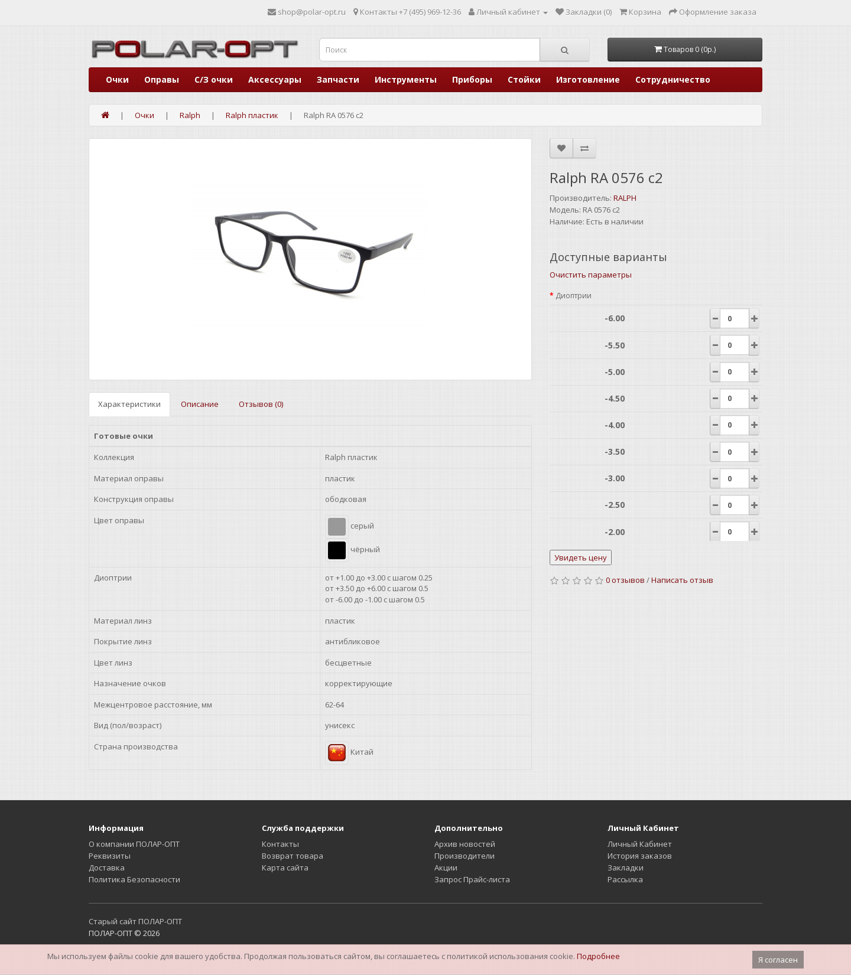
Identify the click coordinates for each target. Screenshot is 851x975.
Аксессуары (274, 79)
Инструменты (406, 79)
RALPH (624, 198)
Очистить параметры (591, 274)
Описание (200, 404)
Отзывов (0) (261, 404)
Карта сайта (285, 867)
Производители (464, 855)
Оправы (161, 79)
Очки (117, 79)
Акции (445, 867)
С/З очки (213, 79)
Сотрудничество (672, 79)
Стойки (524, 79)
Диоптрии (574, 296)
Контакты (280, 844)
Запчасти (338, 79)
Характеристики (129, 404)
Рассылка (625, 879)
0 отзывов (625, 580)
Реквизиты (110, 855)
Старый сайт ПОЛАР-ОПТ (135, 921)
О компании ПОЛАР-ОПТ (134, 844)
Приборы (472, 79)
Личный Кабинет (640, 844)
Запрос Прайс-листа (472, 879)
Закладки (626, 867)
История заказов (640, 855)
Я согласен (778, 959)
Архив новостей (464, 844)
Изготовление (588, 79)
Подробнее (598, 956)
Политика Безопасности (134, 879)
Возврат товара (292, 855)
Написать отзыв (682, 580)
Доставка (107, 867)
